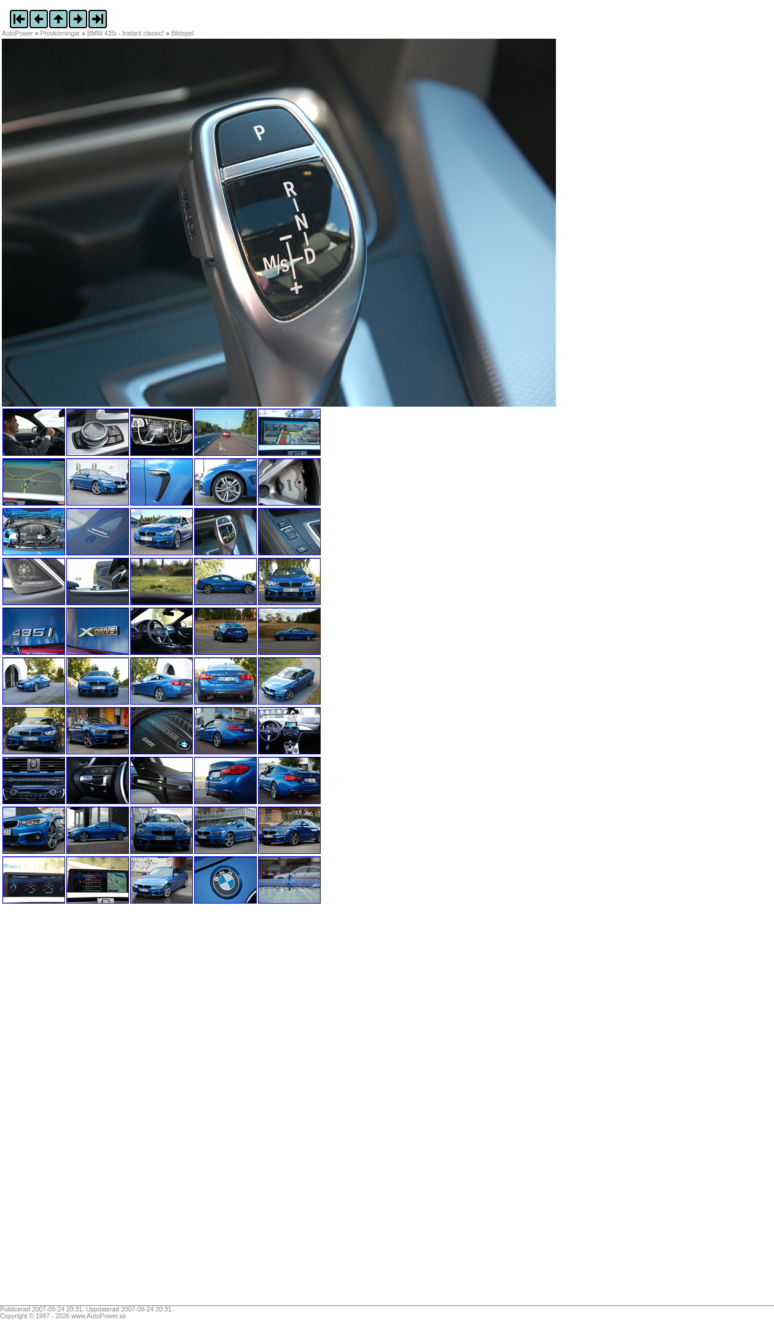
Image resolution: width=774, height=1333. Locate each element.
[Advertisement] (78, 1109)
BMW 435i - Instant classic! (125, 33)
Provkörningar (60, 33)
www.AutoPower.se (98, 1316)
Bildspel (182, 33)
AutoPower (17, 33)
